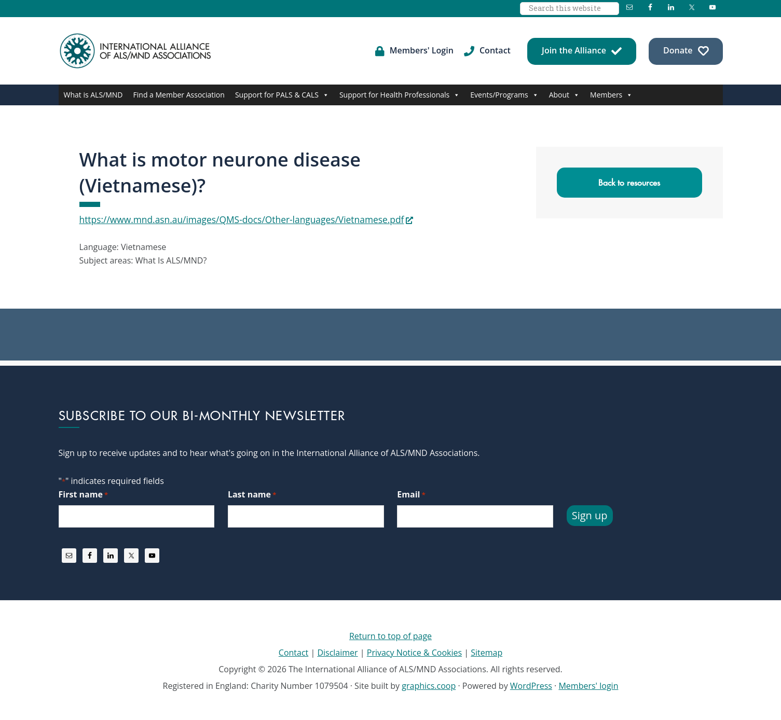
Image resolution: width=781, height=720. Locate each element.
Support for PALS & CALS (282, 95)
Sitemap (486, 651)
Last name (252, 494)
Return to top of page (390, 635)
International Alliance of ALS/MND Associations (136, 51)
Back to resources (629, 182)
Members (611, 95)
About (564, 95)
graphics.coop (429, 684)
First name (83, 494)
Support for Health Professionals (399, 95)
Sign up (590, 514)
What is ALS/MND (93, 95)
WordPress (531, 684)
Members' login (588, 684)
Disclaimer (337, 651)
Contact (293, 651)
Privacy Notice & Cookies (414, 651)
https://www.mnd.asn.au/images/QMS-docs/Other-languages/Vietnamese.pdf (228, 219)
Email (411, 494)
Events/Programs (504, 95)
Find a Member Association (179, 95)
